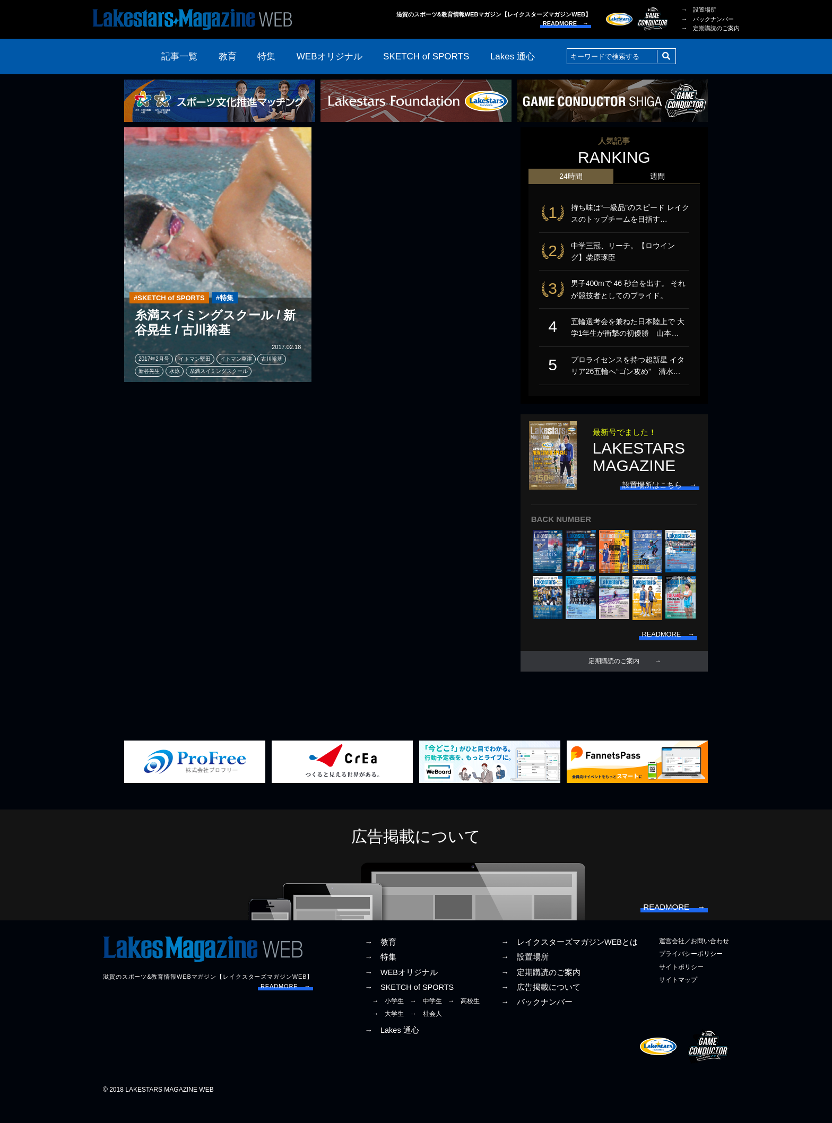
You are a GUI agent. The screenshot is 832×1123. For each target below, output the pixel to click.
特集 (266, 56)
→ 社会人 (426, 1031)
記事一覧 (179, 56)
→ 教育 (380, 959)
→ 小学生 (388, 1018)
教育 (228, 56)
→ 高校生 (464, 1018)
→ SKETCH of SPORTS (409, 1004)
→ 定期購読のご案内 (710, 28)
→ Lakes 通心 (392, 1047)
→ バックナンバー (707, 19)
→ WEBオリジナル (401, 990)
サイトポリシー (681, 984)
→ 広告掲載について (540, 1004)
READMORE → (565, 23)
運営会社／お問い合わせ (694, 958)
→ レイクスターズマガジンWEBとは (569, 959)
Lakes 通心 (512, 56)
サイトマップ (678, 997)
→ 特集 (380, 974)
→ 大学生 (388, 1031)
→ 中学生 (426, 1018)
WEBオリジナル (329, 56)
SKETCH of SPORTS (426, 56)
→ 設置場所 (698, 9)
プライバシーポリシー (691, 971)
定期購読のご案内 (614, 674)
